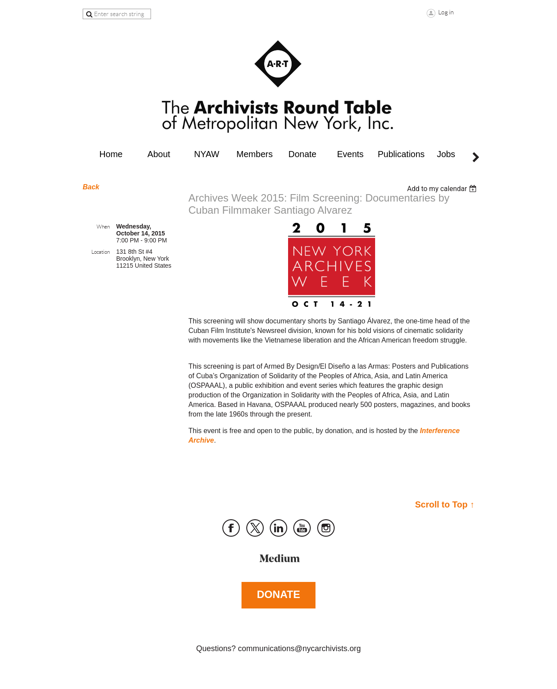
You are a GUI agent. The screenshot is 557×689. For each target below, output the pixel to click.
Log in (446, 12)
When (103, 226)
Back (91, 187)
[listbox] (443, 188)
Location (100, 252)
